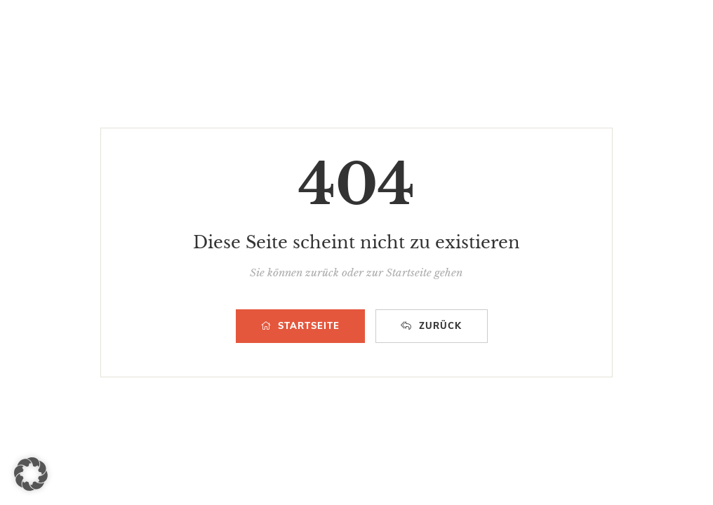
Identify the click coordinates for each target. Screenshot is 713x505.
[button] (31, 474)
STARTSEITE (300, 326)
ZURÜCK (431, 326)
